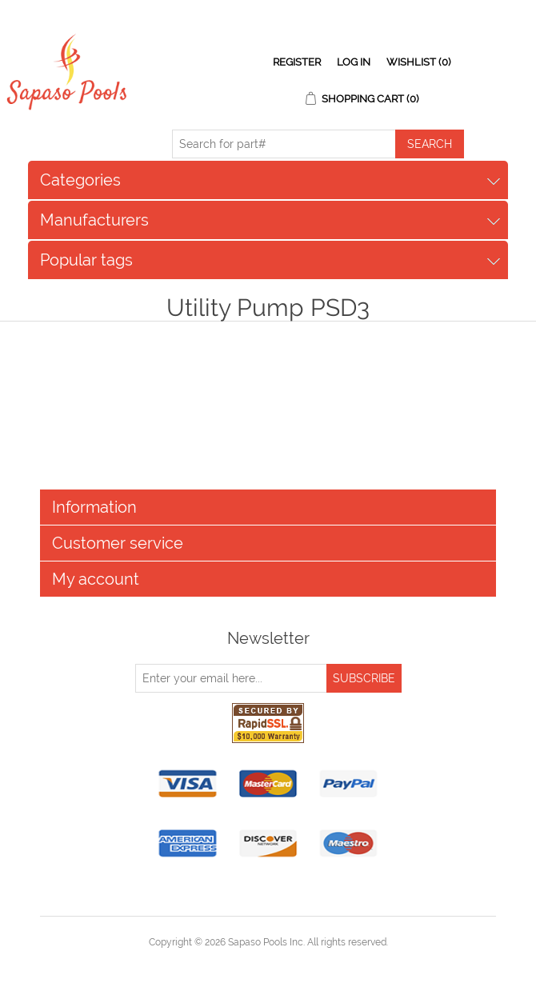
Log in (353, 62)
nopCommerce (295, 961)
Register (297, 62)
